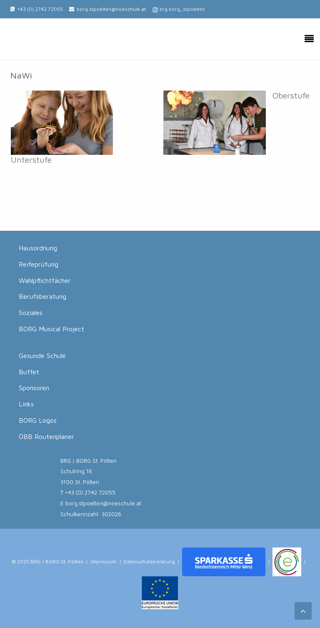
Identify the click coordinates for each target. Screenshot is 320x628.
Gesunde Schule (42, 355)
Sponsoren (34, 387)
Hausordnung (38, 248)
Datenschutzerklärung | (152, 561)
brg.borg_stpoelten (182, 9)
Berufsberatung (42, 296)
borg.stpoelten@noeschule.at (111, 9)
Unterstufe (31, 159)
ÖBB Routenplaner (46, 436)
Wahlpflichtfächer (45, 280)
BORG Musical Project (51, 329)
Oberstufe (291, 95)
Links (26, 404)
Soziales (30, 312)
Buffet (29, 372)
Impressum (103, 561)
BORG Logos (38, 420)
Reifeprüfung (38, 264)
